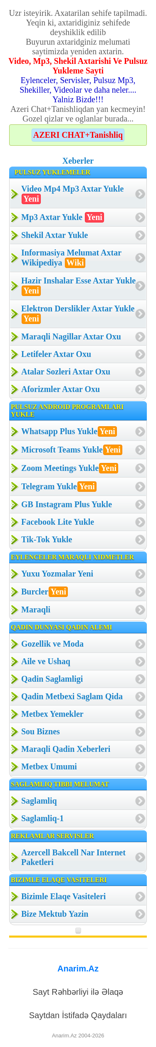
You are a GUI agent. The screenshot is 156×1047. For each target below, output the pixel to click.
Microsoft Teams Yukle (71, 450)
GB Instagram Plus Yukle (66, 504)
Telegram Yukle (59, 486)
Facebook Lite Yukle (57, 521)
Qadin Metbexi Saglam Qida (72, 696)
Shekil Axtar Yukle (54, 235)
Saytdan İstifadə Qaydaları (78, 1015)
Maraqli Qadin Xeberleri (65, 749)
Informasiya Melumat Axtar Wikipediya (71, 258)
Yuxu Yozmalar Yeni (57, 573)
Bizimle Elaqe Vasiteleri (63, 896)
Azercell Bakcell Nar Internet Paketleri (73, 857)
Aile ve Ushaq (45, 661)
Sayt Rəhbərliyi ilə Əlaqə (78, 991)
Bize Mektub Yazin (54, 913)
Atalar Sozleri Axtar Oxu (65, 371)
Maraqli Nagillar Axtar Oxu (71, 336)
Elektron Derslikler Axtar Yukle (77, 314)
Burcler (44, 592)
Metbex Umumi (49, 766)
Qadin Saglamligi (52, 678)
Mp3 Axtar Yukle (62, 217)
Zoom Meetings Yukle (69, 468)
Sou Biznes (40, 731)
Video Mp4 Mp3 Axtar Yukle (72, 194)
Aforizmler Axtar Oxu (60, 389)
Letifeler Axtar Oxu (56, 354)
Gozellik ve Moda (52, 643)
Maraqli (35, 609)
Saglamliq (39, 800)
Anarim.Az (78, 968)
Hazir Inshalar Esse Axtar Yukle (78, 286)
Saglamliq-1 (42, 818)
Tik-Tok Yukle (46, 539)
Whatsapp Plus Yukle (69, 431)
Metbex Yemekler (52, 713)
